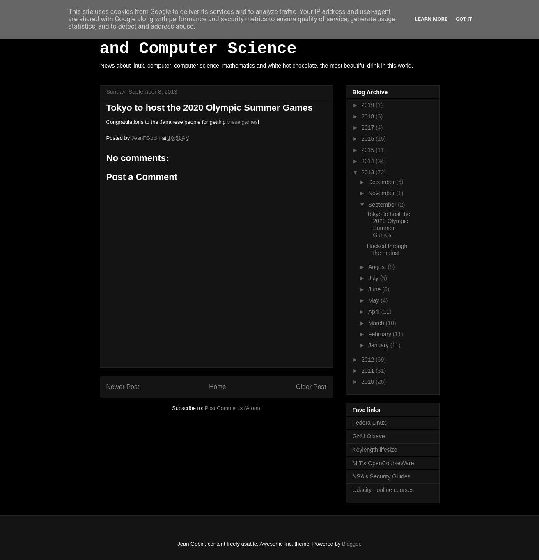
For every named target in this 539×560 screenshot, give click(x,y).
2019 (368, 105)
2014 (368, 161)
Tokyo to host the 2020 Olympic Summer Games (388, 224)
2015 (368, 150)
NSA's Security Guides (382, 476)
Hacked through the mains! (387, 249)
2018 (368, 116)
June (375, 289)
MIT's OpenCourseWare (383, 463)
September (383, 204)
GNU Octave (369, 436)
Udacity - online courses (383, 490)
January (379, 345)
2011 (368, 370)
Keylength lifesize (375, 449)
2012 (368, 359)
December (382, 182)
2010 (368, 381)
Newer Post (123, 386)
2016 (368, 138)
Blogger (351, 544)
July (374, 278)
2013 (368, 172)
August (378, 267)
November (382, 193)
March (377, 323)
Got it (464, 19)
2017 (368, 127)
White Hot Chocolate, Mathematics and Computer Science (257, 39)
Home (217, 386)
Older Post (311, 386)
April (374, 311)
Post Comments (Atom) (232, 408)
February (380, 334)
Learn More (431, 19)
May (374, 300)
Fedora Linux (369, 422)
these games (242, 122)
